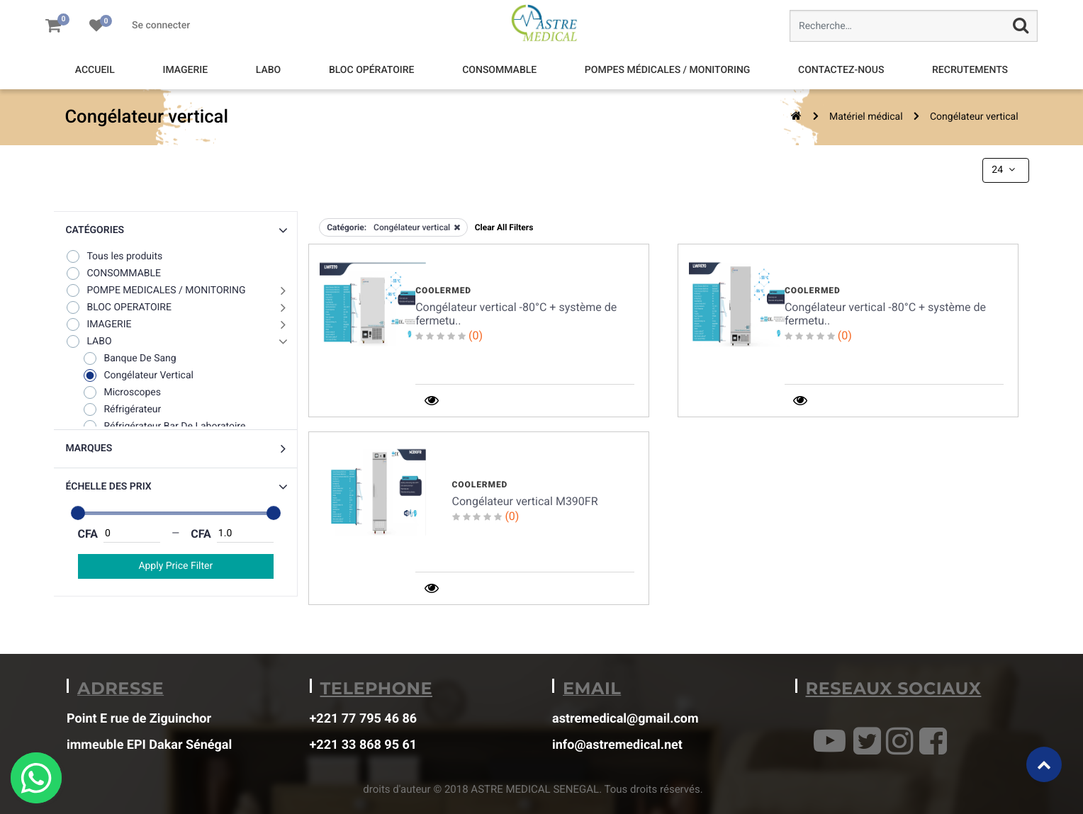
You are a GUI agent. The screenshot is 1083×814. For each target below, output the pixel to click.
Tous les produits (113, 256)
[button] (175, 230)
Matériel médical (866, 117)
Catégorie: (346, 227)
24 (1004, 170)
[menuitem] (94, 70)
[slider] (78, 513)
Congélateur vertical (974, 117)
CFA (88, 534)
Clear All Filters (504, 227)
